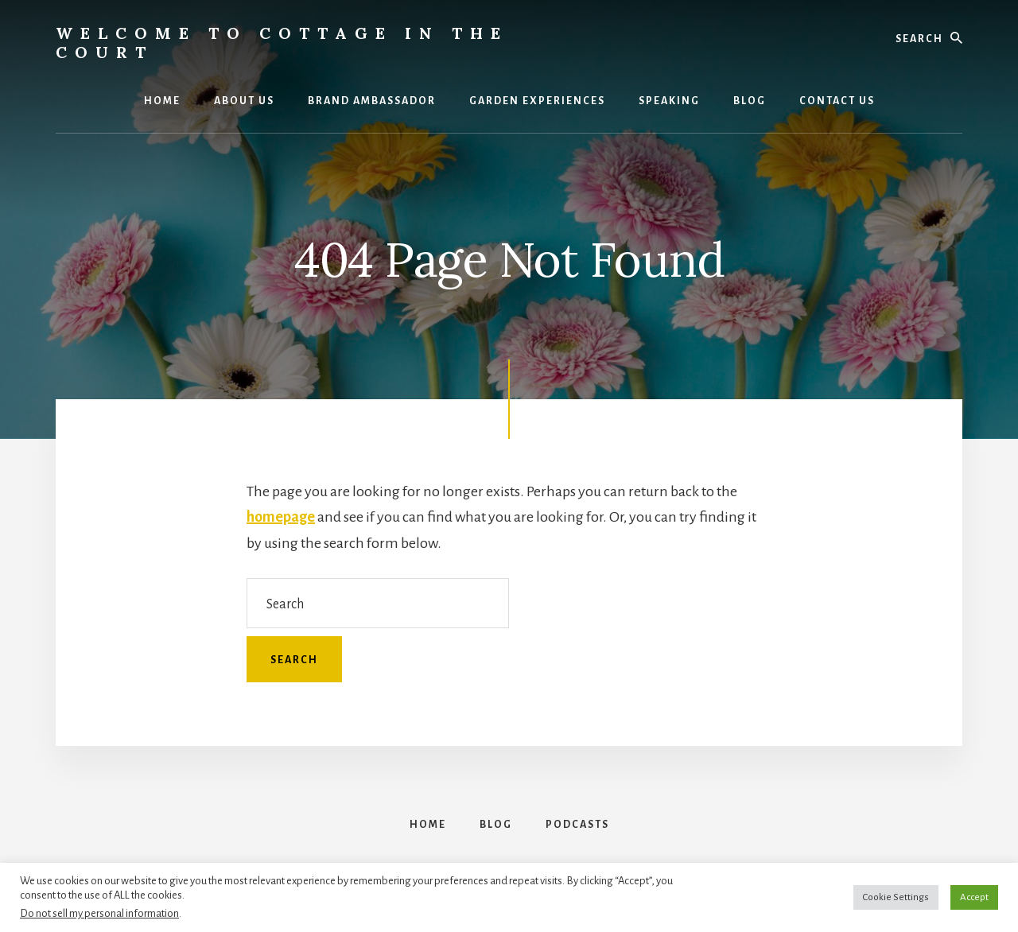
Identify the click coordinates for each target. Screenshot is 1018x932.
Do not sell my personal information (99, 913)
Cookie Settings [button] (896, 897)
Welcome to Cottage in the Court (282, 42)
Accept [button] (974, 897)
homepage (281, 517)
